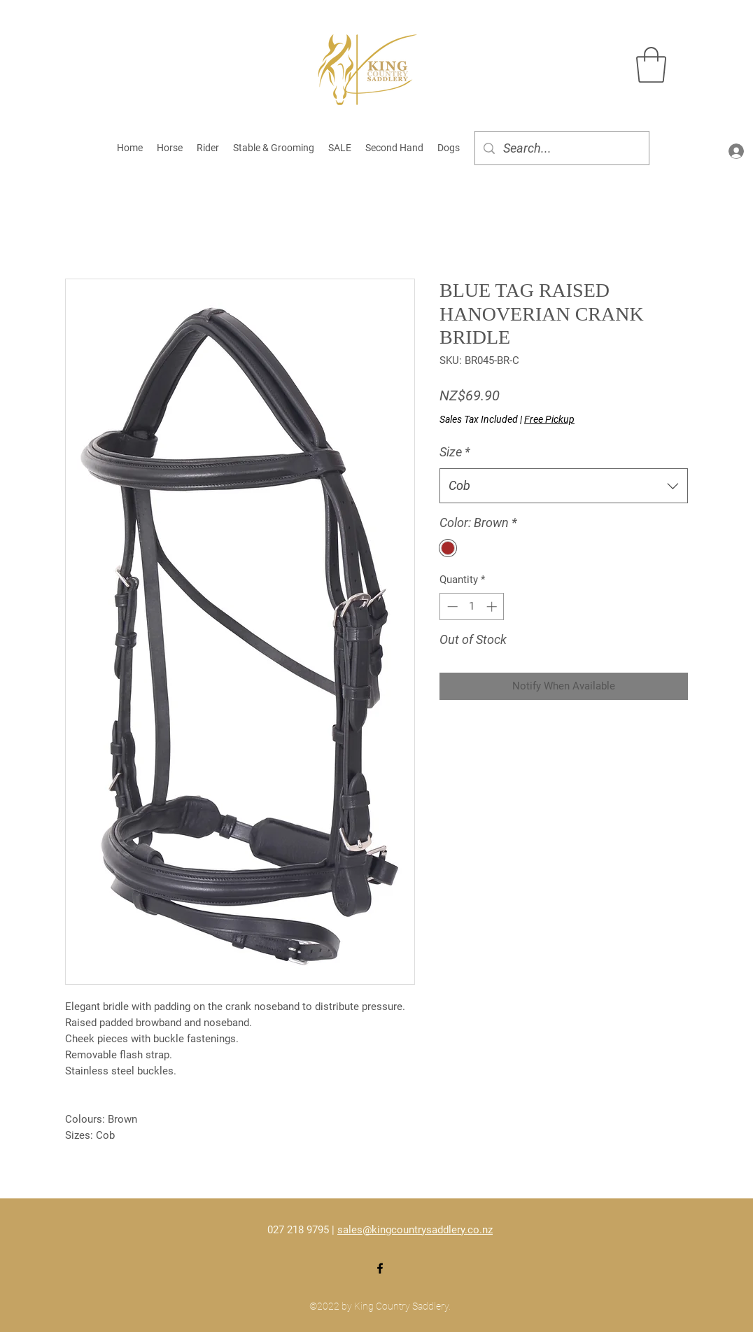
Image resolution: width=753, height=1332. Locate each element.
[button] (651, 65)
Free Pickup (549, 419)
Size (454, 451)
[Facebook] (380, 1268)
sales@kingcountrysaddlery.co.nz (415, 1230)
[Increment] (493, 606)
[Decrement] (451, 606)
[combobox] (563, 485)
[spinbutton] (472, 606)
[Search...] (561, 148)
